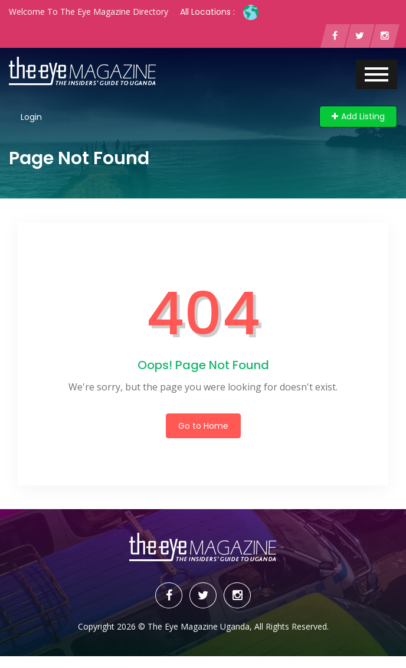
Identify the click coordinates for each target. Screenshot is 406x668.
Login (31, 117)
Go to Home (203, 426)
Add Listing (358, 116)
